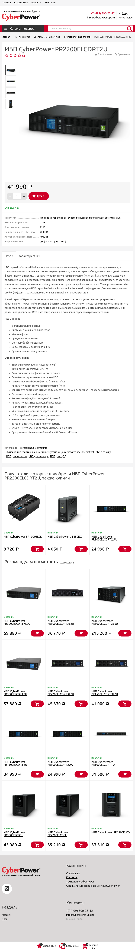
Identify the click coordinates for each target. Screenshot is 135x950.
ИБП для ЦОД (58, 456)
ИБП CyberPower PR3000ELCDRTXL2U (17, 622)
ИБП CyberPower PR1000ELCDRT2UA (104, 538)
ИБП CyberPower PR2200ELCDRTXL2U (60, 693)
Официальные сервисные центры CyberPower (93, 885)
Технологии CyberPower (80, 881)
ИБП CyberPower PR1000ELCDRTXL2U (60, 622)
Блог (4, 919)
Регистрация (126, 17)
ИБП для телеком (16, 456)
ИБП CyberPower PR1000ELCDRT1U (103, 763)
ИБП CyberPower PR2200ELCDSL (58, 834)
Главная (6, 2)
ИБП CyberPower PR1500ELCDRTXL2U (104, 693)
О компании (21, 2)
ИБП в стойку (103, 452)
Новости (36, 2)
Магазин (6, 914)
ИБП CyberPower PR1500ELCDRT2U (15, 763)
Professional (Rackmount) (33, 447)
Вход (125, 13)
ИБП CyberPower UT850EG (64, 536)
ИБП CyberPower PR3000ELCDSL (14, 834)
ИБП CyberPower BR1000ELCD (23, 536)
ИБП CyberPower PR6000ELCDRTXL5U (104, 622)
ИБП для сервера (39, 456)
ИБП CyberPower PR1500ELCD (110, 832)
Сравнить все (67, 562)
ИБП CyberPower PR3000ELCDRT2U (15, 693)
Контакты (50, 2)
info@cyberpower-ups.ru (101, 17)
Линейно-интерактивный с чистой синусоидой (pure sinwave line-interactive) (50, 452)
